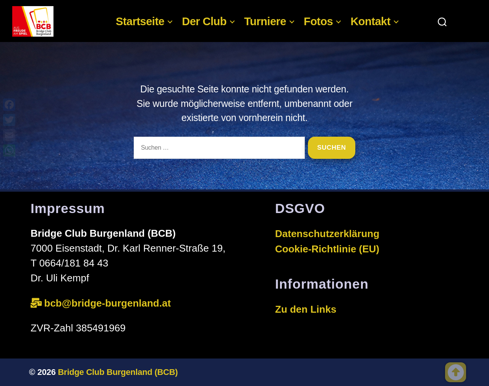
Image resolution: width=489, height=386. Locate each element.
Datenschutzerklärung (327, 233)
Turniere (265, 21)
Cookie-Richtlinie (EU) (327, 249)
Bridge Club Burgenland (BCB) (118, 372)
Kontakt (370, 21)
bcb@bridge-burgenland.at (109, 303)
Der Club (204, 21)
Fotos (318, 21)
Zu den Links (305, 309)
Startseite (140, 21)
